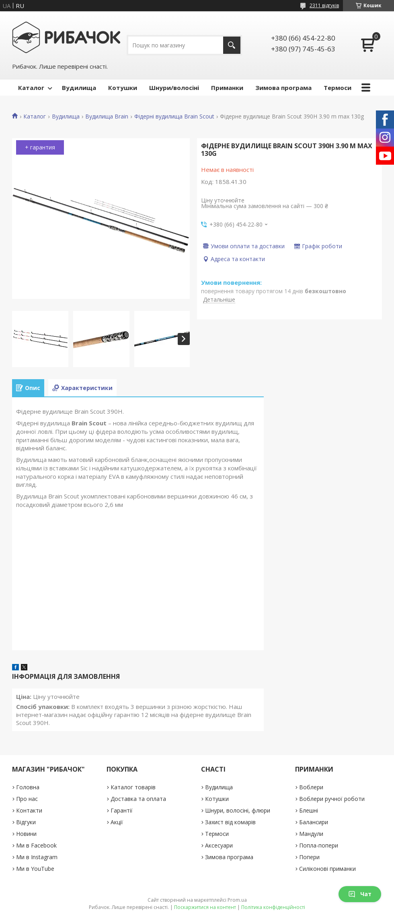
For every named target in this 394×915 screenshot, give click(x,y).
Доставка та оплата (138, 799)
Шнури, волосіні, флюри (237, 810)
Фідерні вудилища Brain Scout (174, 116)
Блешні (308, 810)
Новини (26, 833)
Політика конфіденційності (273, 907)
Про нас (27, 799)
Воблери (311, 787)
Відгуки (26, 822)
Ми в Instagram (36, 857)
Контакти (29, 810)
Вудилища (79, 88)
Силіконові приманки (327, 868)
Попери (309, 857)
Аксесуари (219, 845)
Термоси (337, 88)
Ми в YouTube (35, 868)
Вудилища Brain (106, 116)
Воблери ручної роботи (332, 799)
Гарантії (122, 810)
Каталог (31, 88)
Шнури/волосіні (174, 88)
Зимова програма (283, 88)
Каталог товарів (133, 787)
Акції (117, 822)
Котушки (122, 88)
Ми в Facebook (36, 845)
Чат (359, 894)
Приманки (227, 88)
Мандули (311, 833)
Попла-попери (318, 845)
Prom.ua (237, 900)
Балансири (313, 822)
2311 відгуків (324, 5)
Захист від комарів (230, 822)
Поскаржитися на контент (205, 907)
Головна (27, 787)
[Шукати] (231, 45)
